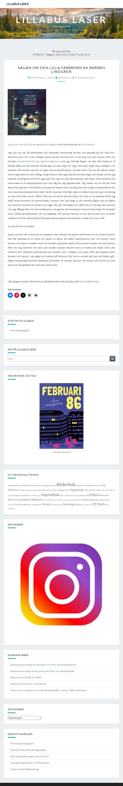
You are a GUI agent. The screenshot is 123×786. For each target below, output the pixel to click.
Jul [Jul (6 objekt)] (110, 489)
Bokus (96, 281)
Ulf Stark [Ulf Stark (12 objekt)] (98, 504)
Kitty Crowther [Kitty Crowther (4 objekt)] (66, 495)
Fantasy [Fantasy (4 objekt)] (21, 490)
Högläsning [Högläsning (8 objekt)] (76, 490)
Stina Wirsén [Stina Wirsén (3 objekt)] (87, 505)
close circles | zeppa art (23, 690)
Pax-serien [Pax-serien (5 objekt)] (101, 499)
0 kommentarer (85, 77)
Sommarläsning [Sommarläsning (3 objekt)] (56, 505)
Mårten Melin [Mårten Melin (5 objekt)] (89, 499)
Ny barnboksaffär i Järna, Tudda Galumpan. (64, 690)
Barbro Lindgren (49, 144)
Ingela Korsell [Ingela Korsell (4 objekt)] (89, 490)
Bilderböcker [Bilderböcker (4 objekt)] (81, 485)
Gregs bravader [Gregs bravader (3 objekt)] (30, 490)
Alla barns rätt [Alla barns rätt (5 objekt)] (29, 485)
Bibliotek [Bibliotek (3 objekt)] (52, 486)
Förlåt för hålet (33, 677)
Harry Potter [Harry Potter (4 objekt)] (51, 490)
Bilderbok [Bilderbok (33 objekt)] (65, 484)
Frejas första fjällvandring (24, 769)
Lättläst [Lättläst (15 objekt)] (93, 495)
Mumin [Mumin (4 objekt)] (80, 500)
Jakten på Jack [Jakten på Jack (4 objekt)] (102, 490)
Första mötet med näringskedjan (28, 750)
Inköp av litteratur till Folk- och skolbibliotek (51, 664)
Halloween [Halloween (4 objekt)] (41, 490)
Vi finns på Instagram (22, 743)
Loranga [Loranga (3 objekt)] (75, 495)
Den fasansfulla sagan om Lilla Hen (29, 756)
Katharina (64, 77)
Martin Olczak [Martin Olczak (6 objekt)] (15, 499)
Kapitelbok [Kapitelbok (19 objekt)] (50, 494)
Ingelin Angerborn (50, 161)
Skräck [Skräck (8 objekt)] (46, 504)
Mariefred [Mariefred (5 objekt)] (104, 495)
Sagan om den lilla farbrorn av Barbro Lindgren (61, 69)
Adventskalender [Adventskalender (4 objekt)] (15, 485)
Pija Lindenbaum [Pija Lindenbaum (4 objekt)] (35, 504)
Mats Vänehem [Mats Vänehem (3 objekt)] (47, 500)
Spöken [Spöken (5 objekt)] (78, 504)
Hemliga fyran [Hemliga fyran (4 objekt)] (63, 490)
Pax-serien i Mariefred (34, 683)
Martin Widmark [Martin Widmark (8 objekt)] (32, 499)
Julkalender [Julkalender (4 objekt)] (25, 495)
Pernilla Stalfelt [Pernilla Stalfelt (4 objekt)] (21, 504)
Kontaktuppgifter (20, 330)
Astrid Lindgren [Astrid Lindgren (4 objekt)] (42, 485)
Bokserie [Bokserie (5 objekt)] (91, 485)
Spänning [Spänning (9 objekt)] (68, 504)
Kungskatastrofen (26, 161)
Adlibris (82, 281)
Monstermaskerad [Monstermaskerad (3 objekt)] (69, 500)
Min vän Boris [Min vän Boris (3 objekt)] (58, 500)
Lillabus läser (17, 4)
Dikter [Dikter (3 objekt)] (98, 486)
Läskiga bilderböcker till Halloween (29, 762)
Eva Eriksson (88, 144)
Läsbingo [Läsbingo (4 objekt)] (82, 495)
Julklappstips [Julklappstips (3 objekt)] (36, 495)
